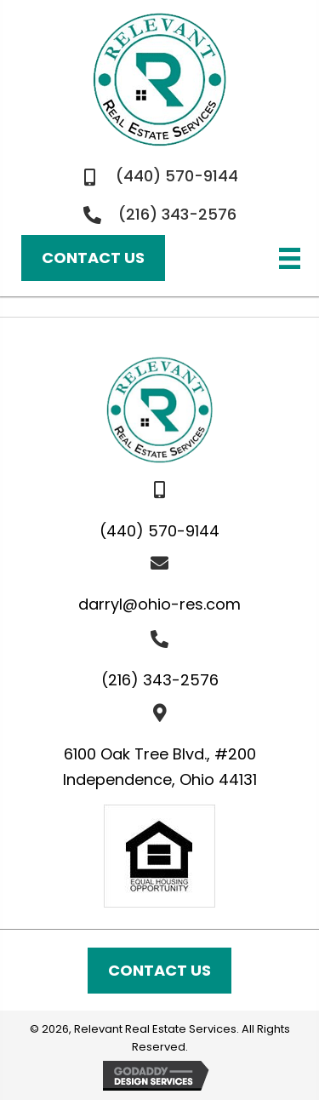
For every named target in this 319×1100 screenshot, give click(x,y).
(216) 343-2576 (177, 214)
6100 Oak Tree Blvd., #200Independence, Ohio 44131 (160, 766)
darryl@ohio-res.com (159, 604)
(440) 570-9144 (177, 175)
